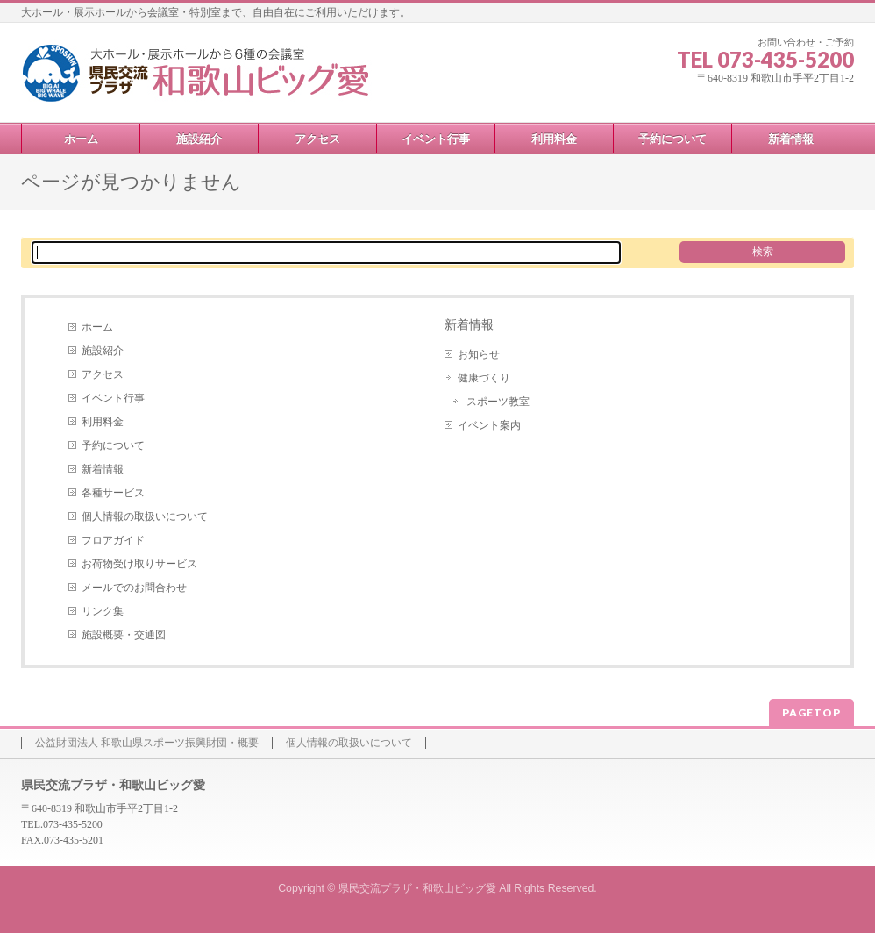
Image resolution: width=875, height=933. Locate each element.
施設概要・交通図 (124, 635)
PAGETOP (811, 712)
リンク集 (103, 611)
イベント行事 (113, 398)
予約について (113, 445)
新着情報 (103, 469)
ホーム (97, 327)
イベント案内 (489, 425)
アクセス (103, 374)
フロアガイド (113, 540)
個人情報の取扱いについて (145, 516)
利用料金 (103, 422)
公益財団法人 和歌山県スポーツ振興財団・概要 (147, 743)
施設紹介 (103, 351)
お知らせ (479, 354)
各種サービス (113, 493)
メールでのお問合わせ (134, 587)
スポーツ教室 (498, 401)
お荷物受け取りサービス (139, 564)
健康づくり (484, 378)
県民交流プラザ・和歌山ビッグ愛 (417, 888)
